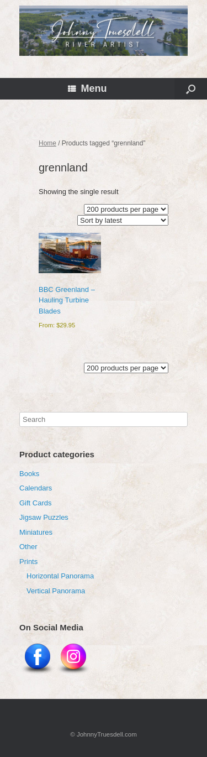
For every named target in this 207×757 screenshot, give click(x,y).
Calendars (35, 488)
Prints (28, 561)
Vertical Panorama (55, 591)
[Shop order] (122, 220)
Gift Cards (35, 503)
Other (28, 546)
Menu (87, 88)
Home (47, 143)
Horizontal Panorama (60, 576)
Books (29, 473)
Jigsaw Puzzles (43, 517)
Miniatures (35, 532)
